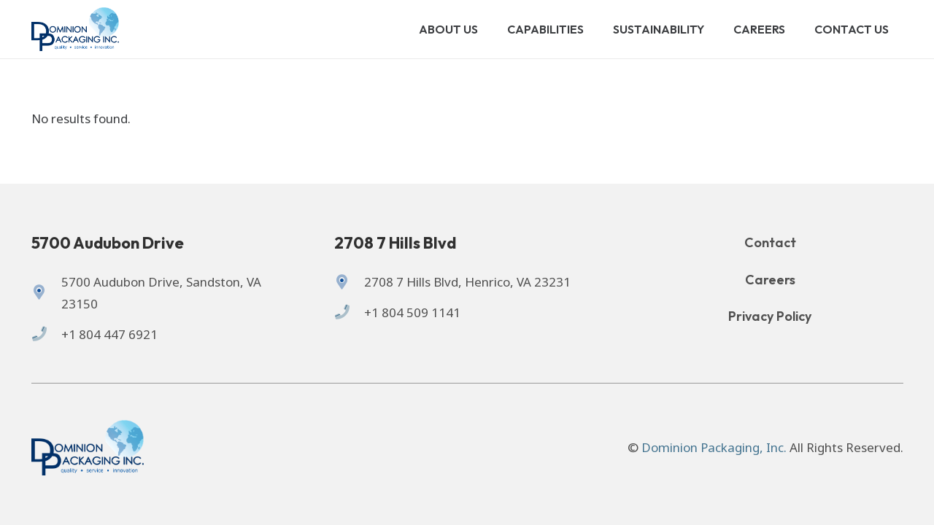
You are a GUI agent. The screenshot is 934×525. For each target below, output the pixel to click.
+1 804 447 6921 (109, 334)
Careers (770, 279)
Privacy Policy (769, 316)
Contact (770, 242)
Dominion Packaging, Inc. (714, 447)
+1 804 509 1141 (412, 312)
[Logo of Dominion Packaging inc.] (75, 29)
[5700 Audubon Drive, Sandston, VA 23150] (46, 293)
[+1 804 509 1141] (349, 313)
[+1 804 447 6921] (46, 335)
